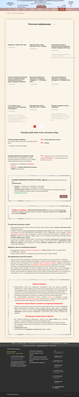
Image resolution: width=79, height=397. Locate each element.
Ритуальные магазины (32, 9)
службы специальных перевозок (48, 269)
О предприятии (69, 9)
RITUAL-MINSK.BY (11, 358)
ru (63, 5)
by (65, 5)
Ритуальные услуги (24, 9)
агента (25, 260)
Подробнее (63, 203)
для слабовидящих (62, 6)
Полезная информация (62, 9)
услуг (49, 303)
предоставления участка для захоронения (27, 305)
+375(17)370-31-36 (58, 382)
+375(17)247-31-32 (58, 367)
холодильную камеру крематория (41, 271)
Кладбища (47, 9)
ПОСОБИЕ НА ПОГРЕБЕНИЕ (19, 216)
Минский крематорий (39, 9)
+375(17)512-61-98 (58, 377)
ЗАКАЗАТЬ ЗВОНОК (41, 6)
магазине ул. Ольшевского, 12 (33, 257)
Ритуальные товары (17, 9)
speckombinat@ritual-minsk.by (59, 394)
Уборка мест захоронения (54, 9)
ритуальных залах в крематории (60, 268)
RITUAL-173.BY (10, 360)
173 (55, 357)
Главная (9, 9)
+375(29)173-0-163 (59, 371)
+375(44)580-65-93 (59, 388)
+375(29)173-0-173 (59, 363)
